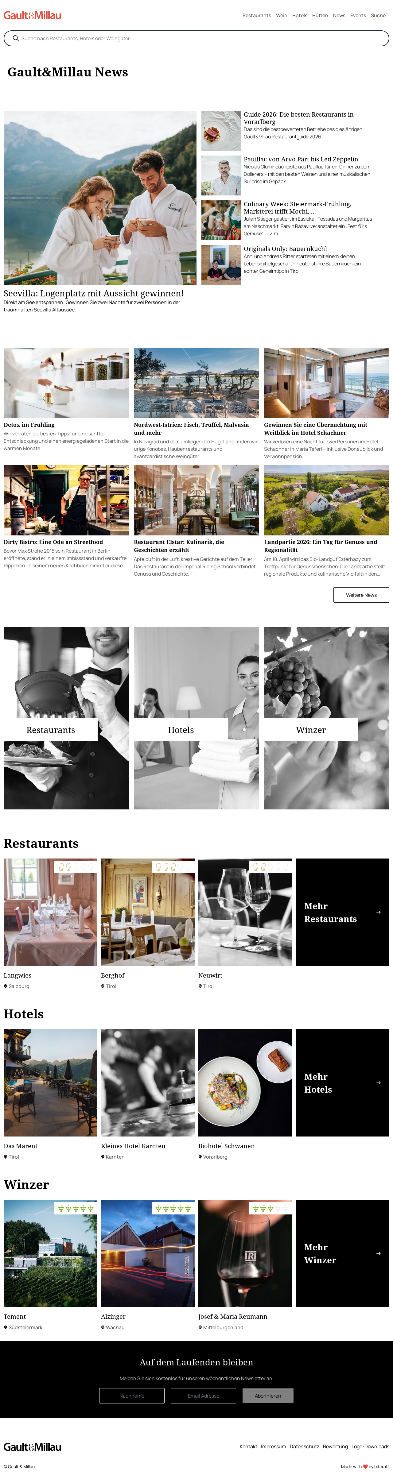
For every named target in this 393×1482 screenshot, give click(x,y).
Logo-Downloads (370, 1446)
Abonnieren (268, 1395)
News (339, 15)
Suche (378, 15)
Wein (281, 15)
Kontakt (248, 1446)
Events (358, 15)
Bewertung (335, 1446)
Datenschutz (304, 1446)
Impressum (273, 1446)
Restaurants (257, 15)
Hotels (299, 15)
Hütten (320, 15)
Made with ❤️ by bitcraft (365, 1466)
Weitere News (361, 595)
